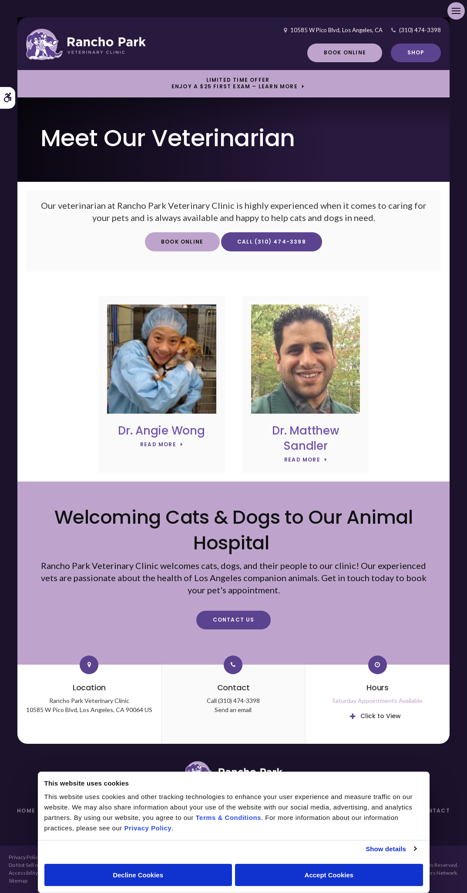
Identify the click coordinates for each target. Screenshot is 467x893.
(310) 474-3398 (420, 30)
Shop (416, 52)
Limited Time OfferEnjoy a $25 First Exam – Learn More (234, 83)
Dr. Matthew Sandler (305, 438)
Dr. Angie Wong (161, 430)
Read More (158, 444)
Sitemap (18, 880)
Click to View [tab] (380, 716)
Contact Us (234, 619)
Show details (386, 849)
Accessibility (23, 873)
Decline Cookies (138, 875)
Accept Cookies (329, 875)
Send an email (233, 709)
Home (26, 810)
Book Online (345, 52)
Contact (434, 810)
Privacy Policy (24, 857)
